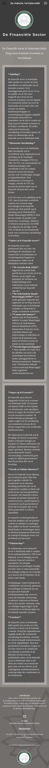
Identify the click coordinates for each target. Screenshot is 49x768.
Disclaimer (24, 729)
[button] (45, 3)
